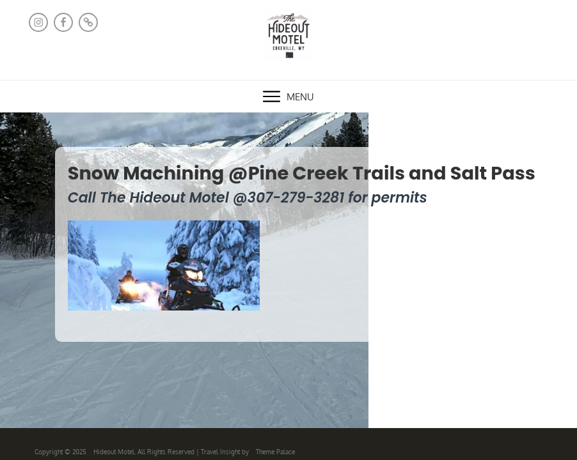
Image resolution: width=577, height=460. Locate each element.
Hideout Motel (113, 452)
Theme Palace (275, 452)
